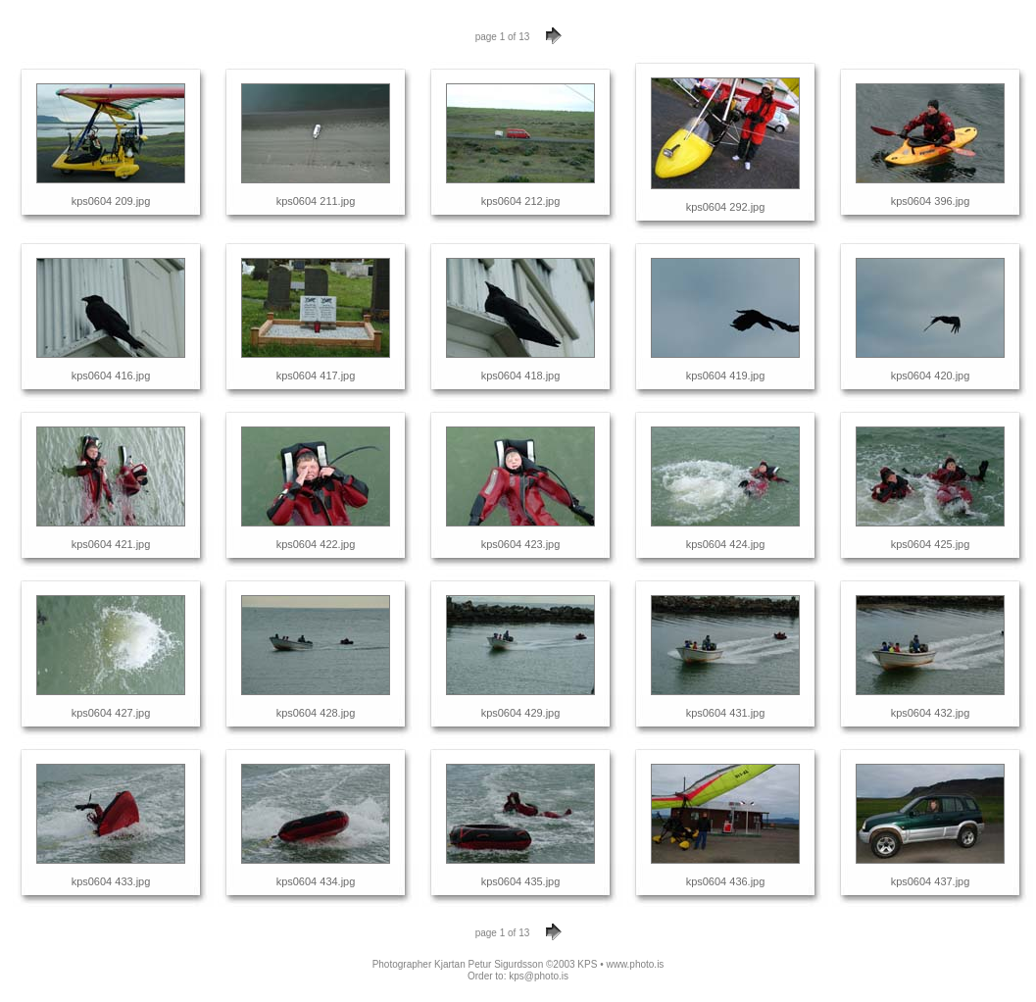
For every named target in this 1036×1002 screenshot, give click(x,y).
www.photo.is (635, 964)
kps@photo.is (538, 976)
